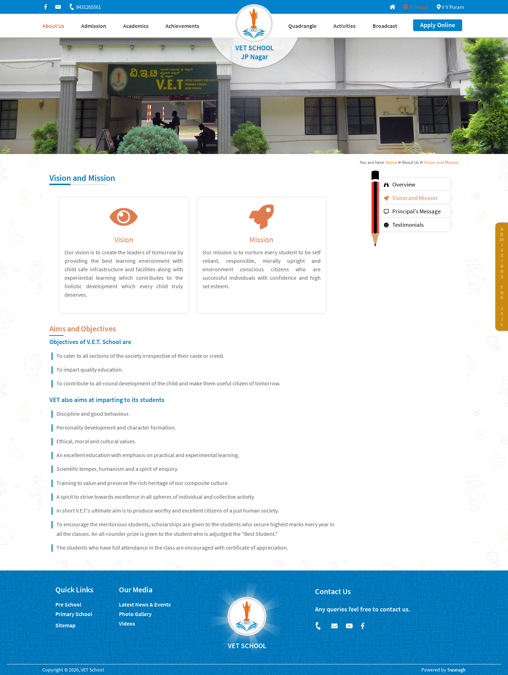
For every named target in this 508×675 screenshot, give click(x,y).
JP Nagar (416, 7)
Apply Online (437, 25)
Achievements (182, 25)
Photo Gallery (135, 613)
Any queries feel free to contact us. (362, 609)
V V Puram (450, 7)
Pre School (68, 604)
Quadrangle (302, 25)
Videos (127, 623)
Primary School (73, 613)
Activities (344, 25)
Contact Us (333, 591)
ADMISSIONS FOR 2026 (502, 276)
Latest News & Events (145, 604)
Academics (136, 25)
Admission (93, 25)
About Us (53, 25)
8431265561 (84, 7)
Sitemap (65, 625)
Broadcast (385, 25)
